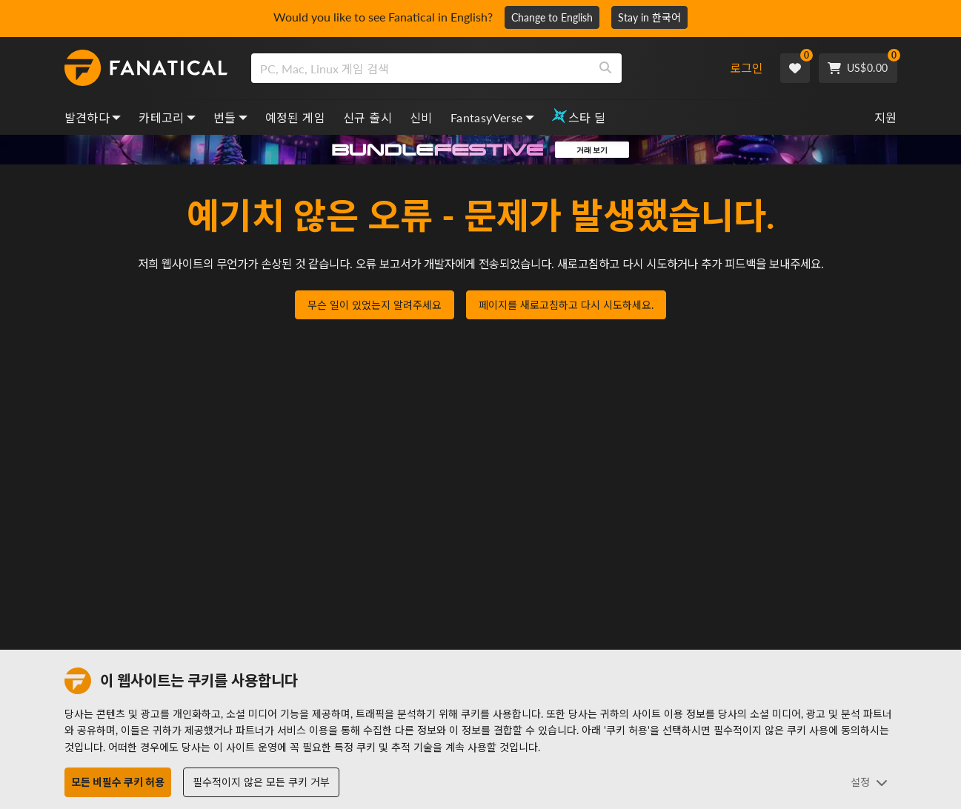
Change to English (552, 17)
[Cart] (858, 68)
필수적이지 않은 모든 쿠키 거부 (261, 782)
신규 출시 (367, 117)
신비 (421, 117)
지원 (885, 117)
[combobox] (483, 68)
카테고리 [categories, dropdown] (167, 117)
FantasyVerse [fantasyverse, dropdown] (492, 117)
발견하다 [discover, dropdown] (93, 117)
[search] (420, 68)
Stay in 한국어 (649, 17)
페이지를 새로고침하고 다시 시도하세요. (566, 305)
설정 (869, 782)
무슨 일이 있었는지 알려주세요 (374, 305)
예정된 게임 (295, 117)
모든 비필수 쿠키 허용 (117, 782)
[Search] (605, 68)
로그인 (746, 68)
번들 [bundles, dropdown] (230, 117)
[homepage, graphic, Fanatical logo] (145, 68)
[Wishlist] (795, 68)
